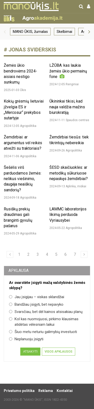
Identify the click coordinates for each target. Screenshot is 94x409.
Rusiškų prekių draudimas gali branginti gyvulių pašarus (18, 217)
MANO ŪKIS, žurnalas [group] (30, 31)
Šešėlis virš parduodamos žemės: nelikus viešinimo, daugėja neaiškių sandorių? (22, 178)
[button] (5, 31)
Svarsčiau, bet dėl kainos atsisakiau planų (45, 311)
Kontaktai (65, 391)
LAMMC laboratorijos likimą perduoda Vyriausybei (67, 215)
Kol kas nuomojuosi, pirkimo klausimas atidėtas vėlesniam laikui (43, 321)
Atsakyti (30, 351)
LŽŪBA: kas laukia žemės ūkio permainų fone (68, 71)
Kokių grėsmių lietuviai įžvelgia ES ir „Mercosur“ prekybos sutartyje (24, 109)
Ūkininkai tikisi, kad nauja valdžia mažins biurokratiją (67, 107)
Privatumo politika (19, 391)
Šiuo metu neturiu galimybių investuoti (43, 332)
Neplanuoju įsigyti (26, 339)
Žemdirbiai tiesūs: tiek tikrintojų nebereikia (69, 140)
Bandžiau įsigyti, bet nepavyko (36, 304)
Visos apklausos (58, 351)
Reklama (45, 391)
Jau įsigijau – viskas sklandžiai (36, 297)
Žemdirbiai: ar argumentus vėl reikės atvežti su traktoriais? (23, 143)
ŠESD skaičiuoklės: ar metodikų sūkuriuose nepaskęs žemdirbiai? (68, 173)
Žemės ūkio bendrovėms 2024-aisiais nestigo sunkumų (20, 74)
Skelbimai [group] (64, 31)
